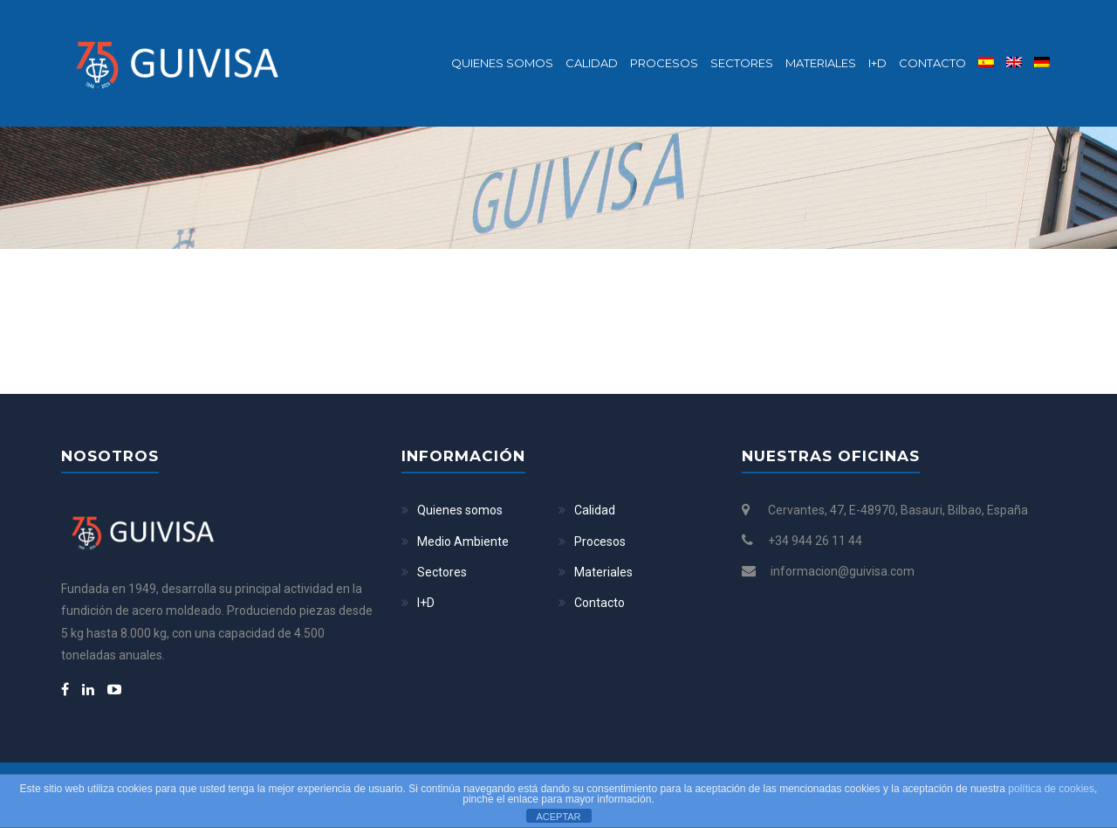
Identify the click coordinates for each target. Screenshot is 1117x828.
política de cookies (1051, 789)
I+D (877, 63)
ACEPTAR (558, 816)
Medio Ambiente (463, 542)
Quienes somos (502, 63)
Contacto (932, 63)
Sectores (741, 63)
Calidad (591, 63)
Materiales (820, 63)
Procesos (664, 63)
